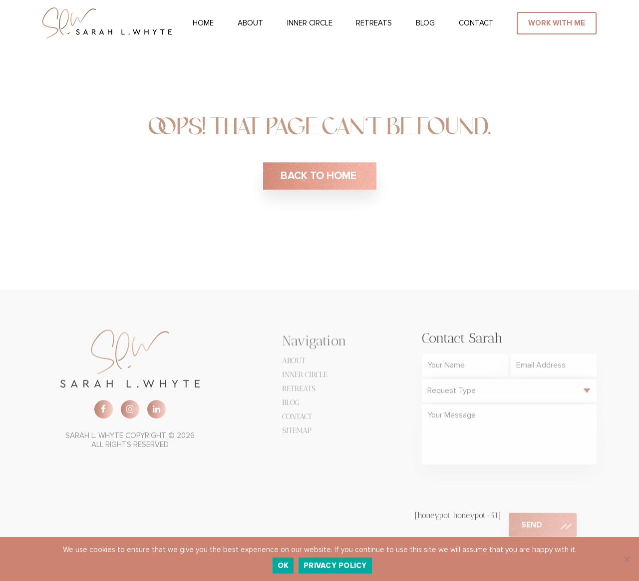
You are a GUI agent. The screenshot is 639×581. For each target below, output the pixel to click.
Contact (476, 22)
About (250, 22)
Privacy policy (335, 565)
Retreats (374, 22)
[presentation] (498, 490)
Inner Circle (309, 22)
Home (203, 22)
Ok (283, 565)
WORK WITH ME (556, 22)
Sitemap (297, 432)
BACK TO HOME (320, 176)
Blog (425, 22)
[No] (627, 559)
